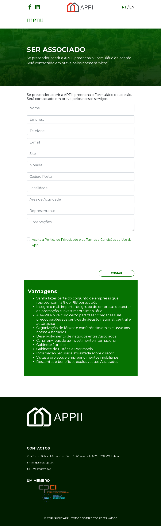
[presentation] (58, 260)
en (131, 7)
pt (124, 7)
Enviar (116, 273)
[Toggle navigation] (35, 20)
